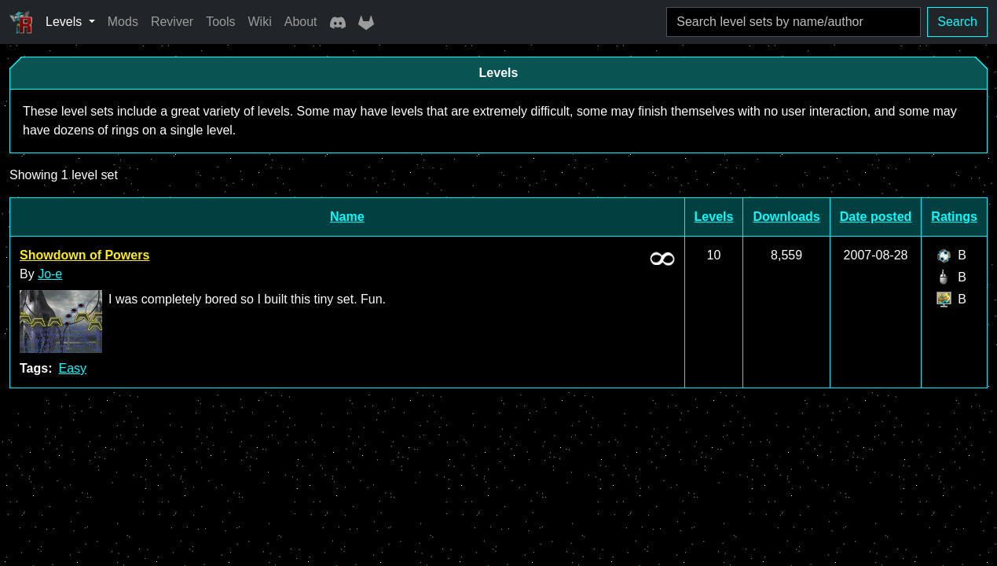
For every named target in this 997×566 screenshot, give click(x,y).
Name (347, 216)
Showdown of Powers (84, 255)
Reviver (172, 21)
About (300, 21)
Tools (220, 21)
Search (957, 21)
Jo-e (50, 274)
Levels (714, 216)
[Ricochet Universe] (21, 22)
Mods (123, 21)
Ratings (954, 216)
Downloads (786, 216)
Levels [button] (66, 21)
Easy (72, 368)
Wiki (260, 21)
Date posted (876, 216)
